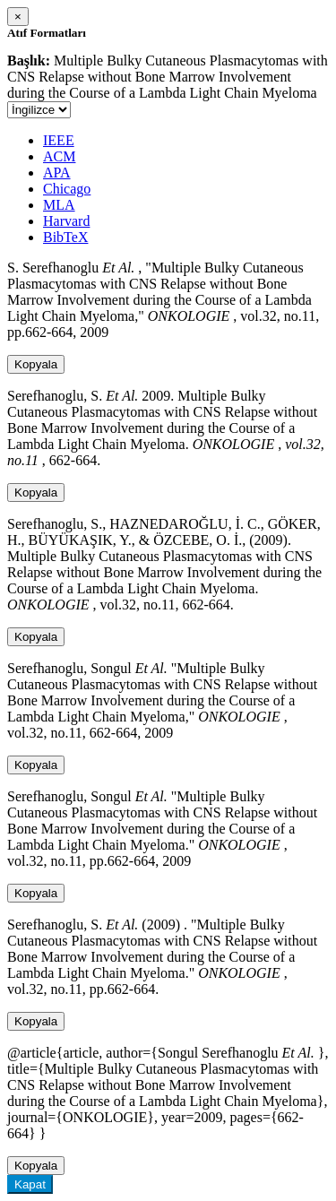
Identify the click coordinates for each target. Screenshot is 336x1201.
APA (57, 172)
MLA (59, 204)
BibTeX (65, 237)
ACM (59, 156)
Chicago (66, 188)
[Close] (18, 16)
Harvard (66, 221)
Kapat (30, 1184)
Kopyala (35, 364)
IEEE (58, 140)
